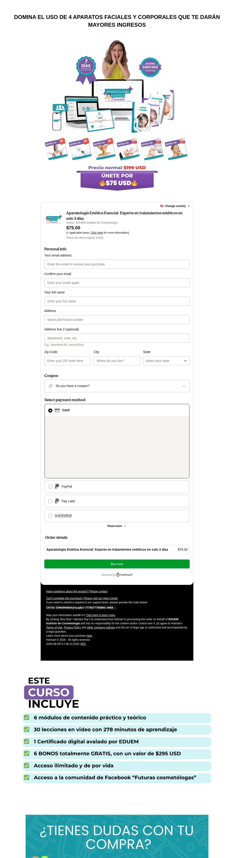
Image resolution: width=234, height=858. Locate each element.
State (122, 352)
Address (50, 311)
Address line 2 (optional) (61, 329)
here (89, 582)
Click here (97, 232)
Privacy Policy (72, 573)
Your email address (58, 255)
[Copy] (79, 554)
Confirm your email (57, 274)
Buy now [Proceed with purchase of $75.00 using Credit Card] (117, 510)
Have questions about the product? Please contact (76, 537)
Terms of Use (54, 573)
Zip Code (50, 352)
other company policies (101, 573)
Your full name (54, 292)
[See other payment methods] (117, 472)
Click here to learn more (100, 561)
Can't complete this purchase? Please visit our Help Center (82, 544)
